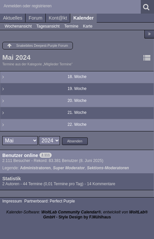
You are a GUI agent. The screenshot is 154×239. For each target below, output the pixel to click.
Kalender (83, 18)
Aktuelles (12, 18)
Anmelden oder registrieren (28, 6)
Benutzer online (20, 155)
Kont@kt (58, 18)
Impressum (12, 201)
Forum (35, 18)
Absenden (74, 141)
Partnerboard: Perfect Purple (49, 201)
